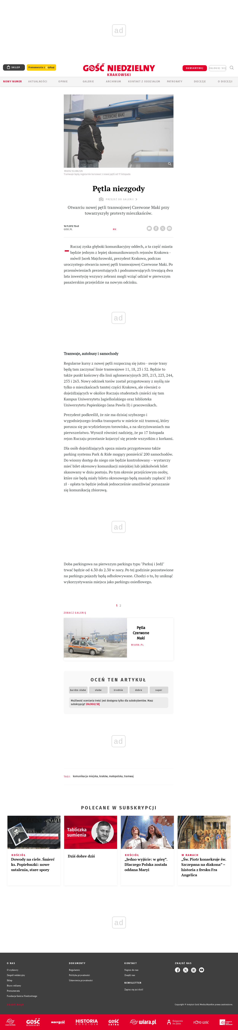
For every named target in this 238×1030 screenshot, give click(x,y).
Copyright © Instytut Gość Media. (190, 1004)
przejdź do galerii (118, 199)
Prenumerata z (41, 67)
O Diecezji (225, 81)
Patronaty (175, 81)
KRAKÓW (103, 776)
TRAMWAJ (129, 776)
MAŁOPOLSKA (116, 776)
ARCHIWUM (113, 81)
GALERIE (88, 81)
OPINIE (63, 81)
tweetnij (163, 227)
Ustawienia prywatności (81, 980)
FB (156, 227)
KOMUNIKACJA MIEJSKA (85, 776)
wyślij (170, 227)
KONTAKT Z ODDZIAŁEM (144, 81)
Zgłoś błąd (15, 1004)
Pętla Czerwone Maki (141, 632)
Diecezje (200, 81)
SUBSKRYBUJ (194, 68)
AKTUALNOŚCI (37, 81)
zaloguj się (217, 68)
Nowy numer (12, 81)
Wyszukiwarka (231, 67)
